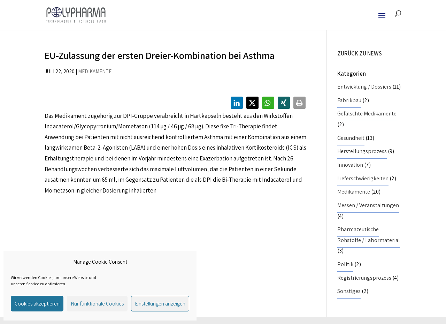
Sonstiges (349, 291)
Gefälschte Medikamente (367, 113)
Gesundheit (350, 138)
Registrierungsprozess (364, 277)
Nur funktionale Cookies (97, 303)
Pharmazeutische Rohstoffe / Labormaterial (368, 235)
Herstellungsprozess (362, 151)
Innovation (350, 164)
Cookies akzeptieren (37, 303)
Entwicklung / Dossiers (364, 86)
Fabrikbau (349, 100)
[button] (237, 103)
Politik (345, 264)
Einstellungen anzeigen (160, 303)
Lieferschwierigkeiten (363, 178)
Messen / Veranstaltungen (368, 205)
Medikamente (95, 71)
